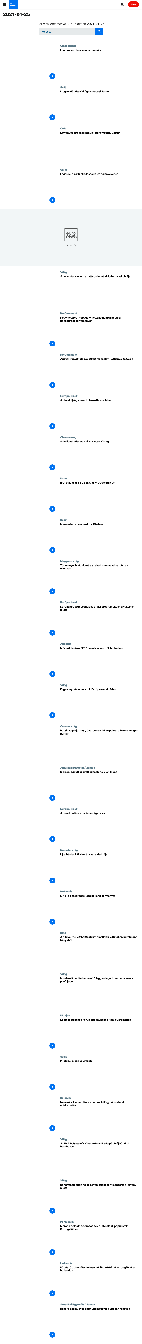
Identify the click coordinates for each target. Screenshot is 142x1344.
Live (133, 4)
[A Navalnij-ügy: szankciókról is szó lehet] (99, 415)
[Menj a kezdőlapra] (13, 4)
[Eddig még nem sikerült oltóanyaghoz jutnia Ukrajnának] (99, 1034)
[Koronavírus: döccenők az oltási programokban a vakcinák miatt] (99, 621)
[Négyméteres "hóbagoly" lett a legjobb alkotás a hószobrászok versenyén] (99, 332)
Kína (63, 932)
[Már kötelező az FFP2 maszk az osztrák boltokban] (99, 663)
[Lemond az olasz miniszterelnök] (99, 65)
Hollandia (66, 891)
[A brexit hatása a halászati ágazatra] (99, 828)
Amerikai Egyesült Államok (77, 767)
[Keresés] (71, 31)
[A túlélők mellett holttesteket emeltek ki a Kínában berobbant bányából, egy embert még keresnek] (99, 952)
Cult (63, 128)
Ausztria (65, 643)
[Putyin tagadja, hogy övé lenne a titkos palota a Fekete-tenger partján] (99, 745)
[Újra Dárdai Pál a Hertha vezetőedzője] (99, 869)
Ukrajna (65, 1015)
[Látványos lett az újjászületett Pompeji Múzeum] (99, 147)
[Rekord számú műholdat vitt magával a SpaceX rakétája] (99, 1323)
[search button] (99, 31)
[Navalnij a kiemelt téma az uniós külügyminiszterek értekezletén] (99, 1117)
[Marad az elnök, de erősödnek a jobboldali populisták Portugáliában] (99, 1241)
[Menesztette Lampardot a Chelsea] (99, 539)
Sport (63, 519)
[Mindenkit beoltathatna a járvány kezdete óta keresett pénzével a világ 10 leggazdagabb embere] (99, 993)
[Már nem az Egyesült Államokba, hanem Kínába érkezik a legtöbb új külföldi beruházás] (99, 1158)
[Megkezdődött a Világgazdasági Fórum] (99, 106)
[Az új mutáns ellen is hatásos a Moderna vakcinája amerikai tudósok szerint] (99, 291)
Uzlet (63, 169)
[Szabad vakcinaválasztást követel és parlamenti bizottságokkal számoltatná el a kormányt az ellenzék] (99, 580)
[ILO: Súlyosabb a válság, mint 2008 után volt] (99, 497)
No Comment (68, 313)
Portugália (67, 1221)
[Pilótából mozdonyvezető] (99, 1075)
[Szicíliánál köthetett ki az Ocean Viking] (99, 456)
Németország (69, 849)
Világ (63, 272)
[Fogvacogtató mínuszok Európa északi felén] (99, 704)
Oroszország (68, 726)
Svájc (63, 87)
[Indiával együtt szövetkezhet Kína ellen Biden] (99, 786)
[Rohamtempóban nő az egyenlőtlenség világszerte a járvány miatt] (99, 1199)
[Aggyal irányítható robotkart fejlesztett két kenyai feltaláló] (99, 373)
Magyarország (69, 560)
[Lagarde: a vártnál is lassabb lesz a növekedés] (99, 189)
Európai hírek (68, 395)
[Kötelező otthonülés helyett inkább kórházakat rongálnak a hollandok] (99, 1282)
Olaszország (68, 45)
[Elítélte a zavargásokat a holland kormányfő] (99, 910)
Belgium (65, 1097)
